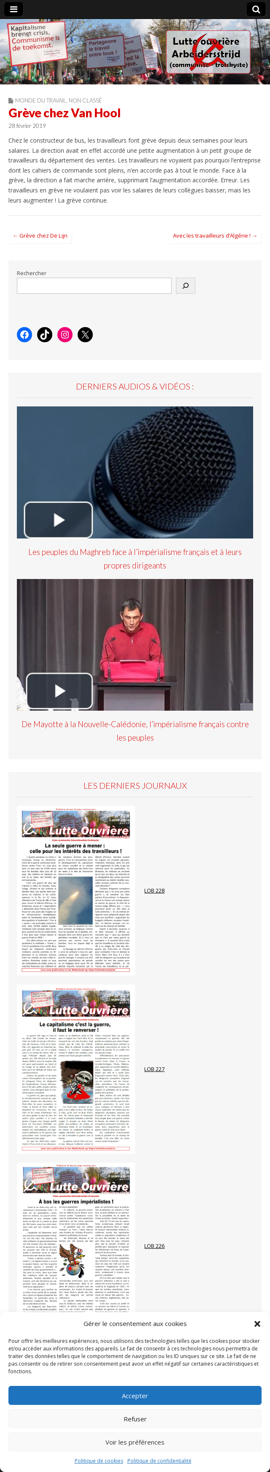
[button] (257, 1324)
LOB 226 (154, 1246)
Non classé (85, 100)
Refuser (135, 1419)
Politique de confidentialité (159, 1460)
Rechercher (31, 273)
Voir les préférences (135, 1442)
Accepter (135, 1395)
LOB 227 (154, 1069)
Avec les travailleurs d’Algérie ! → (215, 235)
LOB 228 (154, 890)
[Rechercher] (185, 286)
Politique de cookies (99, 1460)
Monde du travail (40, 100)
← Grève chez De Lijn (40, 235)
